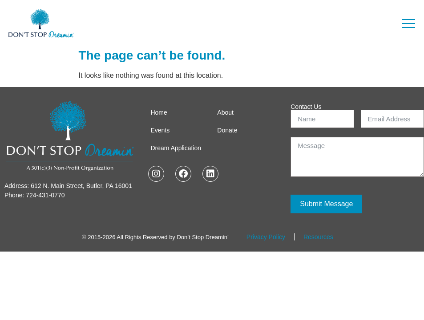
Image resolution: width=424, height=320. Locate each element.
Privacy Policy (265, 236)
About (225, 112)
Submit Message (326, 204)
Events (160, 130)
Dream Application (175, 148)
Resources (318, 236)
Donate (227, 130)
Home (158, 112)
